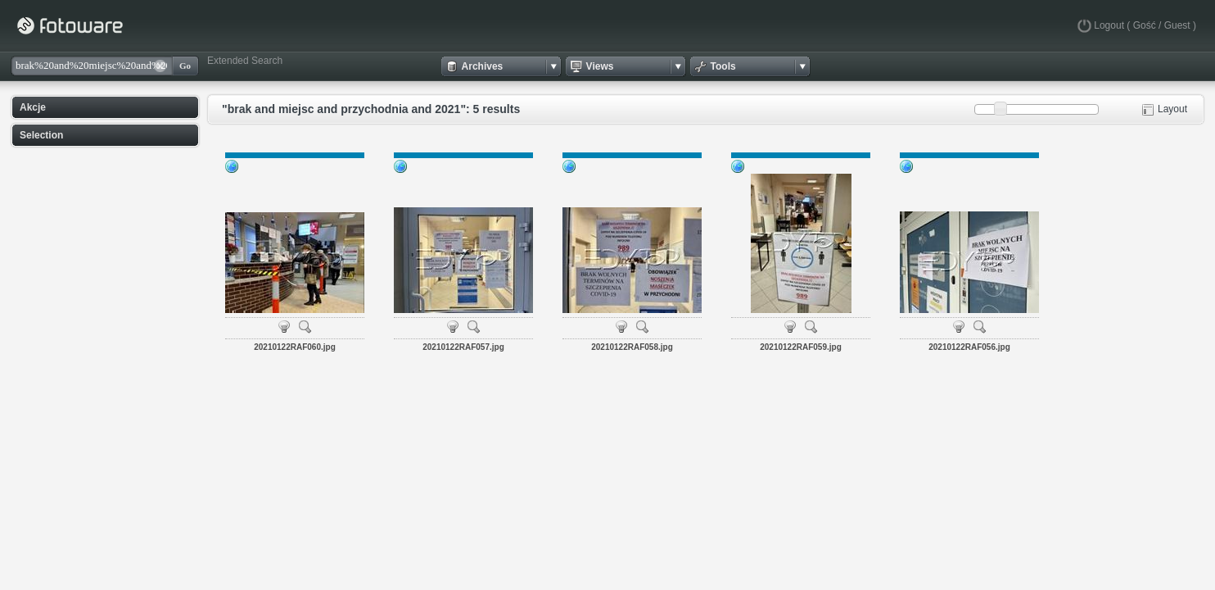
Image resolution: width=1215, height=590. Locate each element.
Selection (41, 135)
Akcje (33, 107)
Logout (1109, 25)
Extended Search (244, 60)
